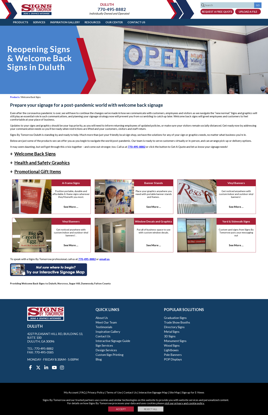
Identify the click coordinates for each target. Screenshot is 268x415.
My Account (71, 392)
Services (39, 22)
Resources (92, 22)
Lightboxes (171, 350)
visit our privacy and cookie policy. (184, 403)
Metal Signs (171, 331)
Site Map (174, 392)
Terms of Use (114, 392)
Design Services (106, 350)
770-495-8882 (109, 9)
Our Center (114, 22)
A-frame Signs (71, 183)
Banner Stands (153, 183)
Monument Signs (175, 341)
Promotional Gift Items (35, 171)
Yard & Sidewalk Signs (236, 221)
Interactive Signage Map (153, 392)
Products (20, 22)
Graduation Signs (175, 318)
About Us (102, 318)
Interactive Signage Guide (113, 341)
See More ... (71, 206)
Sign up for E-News (193, 392)
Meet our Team (106, 322)
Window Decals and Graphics (153, 221)
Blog (99, 359)
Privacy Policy (96, 392)
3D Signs (170, 336)
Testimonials (104, 327)
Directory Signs (174, 327)
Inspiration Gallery (65, 22)
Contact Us (136, 22)
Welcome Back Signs (33, 153)
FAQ (83, 392)
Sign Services (104, 345)
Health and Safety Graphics (40, 162)
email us (104, 259)
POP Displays (173, 359)
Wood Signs (172, 345)
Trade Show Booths (177, 322)
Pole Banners (173, 355)
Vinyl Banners (236, 183)
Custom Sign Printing (109, 355)
